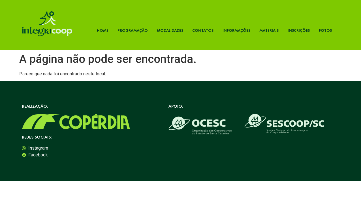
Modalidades (170, 30)
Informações (236, 30)
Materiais (269, 30)
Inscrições (299, 30)
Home (102, 30)
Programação (133, 30)
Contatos (202, 30)
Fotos (325, 30)
